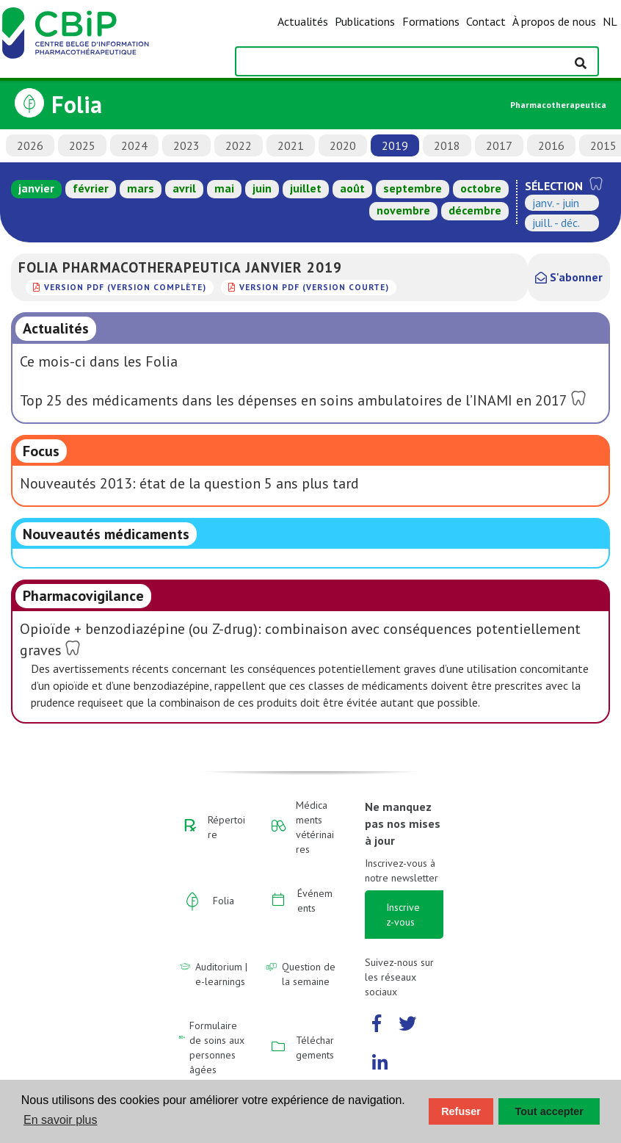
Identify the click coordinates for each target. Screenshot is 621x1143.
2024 (134, 145)
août (352, 188)
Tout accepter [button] (549, 1111)
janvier (36, 188)
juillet (306, 188)
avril (184, 188)
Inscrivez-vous (403, 915)
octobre (480, 188)
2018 (447, 145)
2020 (343, 145)
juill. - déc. (556, 222)
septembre (412, 188)
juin (262, 188)
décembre (474, 210)
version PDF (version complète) (125, 286)
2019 (395, 145)
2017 (499, 145)
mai (224, 188)
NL (610, 21)
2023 (186, 145)
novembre (403, 210)
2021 (290, 145)
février (91, 188)
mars (140, 188)
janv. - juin (555, 202)
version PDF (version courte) (314, 286)
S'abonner (569, 277)
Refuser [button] (461, 1111)
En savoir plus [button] (60, 1120)
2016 (551, 145)
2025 (82, 145)
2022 (238, 145)
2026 (30, 145)
